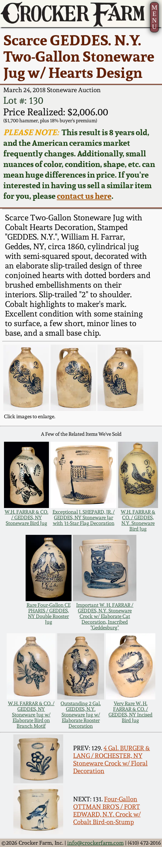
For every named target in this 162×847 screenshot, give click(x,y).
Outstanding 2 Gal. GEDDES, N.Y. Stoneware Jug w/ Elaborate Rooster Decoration (81, 715)
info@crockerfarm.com (95, 843)
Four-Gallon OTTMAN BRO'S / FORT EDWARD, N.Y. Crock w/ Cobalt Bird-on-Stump (107, 810)
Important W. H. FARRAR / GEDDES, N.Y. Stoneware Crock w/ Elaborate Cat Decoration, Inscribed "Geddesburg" (104, 616)
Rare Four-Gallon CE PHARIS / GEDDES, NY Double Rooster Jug (49, 613)
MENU (154, 17)
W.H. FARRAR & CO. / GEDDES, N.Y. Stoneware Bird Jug (138, 520)
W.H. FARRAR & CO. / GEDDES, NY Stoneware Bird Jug (26, 517)
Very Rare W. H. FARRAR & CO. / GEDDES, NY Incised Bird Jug (130, 712)
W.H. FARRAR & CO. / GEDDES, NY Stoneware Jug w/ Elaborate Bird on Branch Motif (31, 715)
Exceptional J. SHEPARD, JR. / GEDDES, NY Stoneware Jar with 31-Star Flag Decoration (84, 517)
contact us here (84, 196)
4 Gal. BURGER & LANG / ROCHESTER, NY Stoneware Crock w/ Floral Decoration (111, 759)
